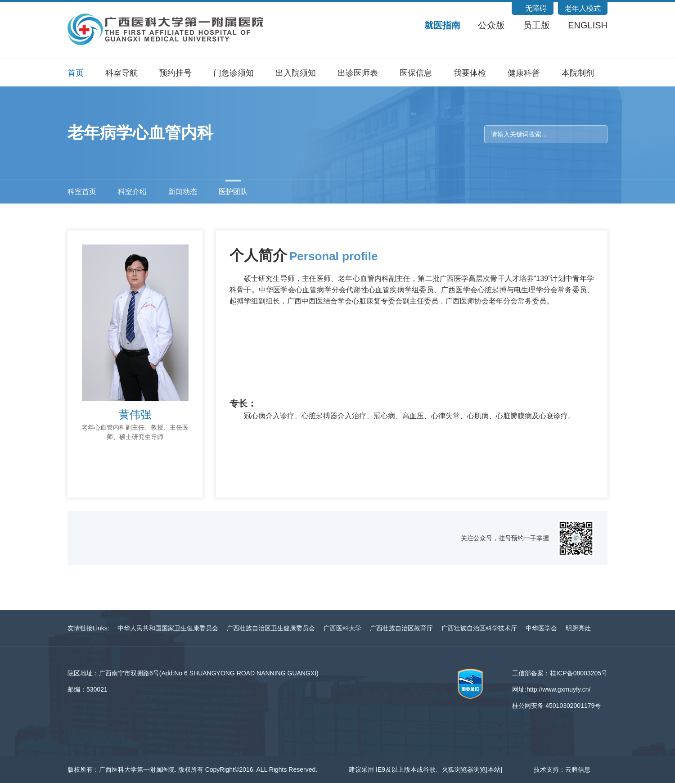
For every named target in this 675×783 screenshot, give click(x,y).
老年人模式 (583, 8)
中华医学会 (541, 628)
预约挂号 (175, 72)
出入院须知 (295, 72)
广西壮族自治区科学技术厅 (479, 628)
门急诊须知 (233, 72)
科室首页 (82, 191)
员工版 (536, 25)
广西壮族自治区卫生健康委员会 (271, 628)
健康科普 (524, 72)
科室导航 (121, 72)
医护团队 (233, 191)
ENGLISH (588, 25)
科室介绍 (132, 191)
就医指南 (442, 25)
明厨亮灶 (578, 628)
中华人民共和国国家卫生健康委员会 (167, 628)
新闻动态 (182, 191)
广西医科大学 (342, 628)
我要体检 (470, 72)
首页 (76, 72)
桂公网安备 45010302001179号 (556, 705)
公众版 (491, 25)
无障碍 (536, 8)
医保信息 (416, 72)
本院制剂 (578, 72)
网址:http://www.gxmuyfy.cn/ (551, 689)
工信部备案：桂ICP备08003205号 (560, 673)
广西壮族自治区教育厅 (401, 628)
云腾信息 (577, 769)
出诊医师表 (358, 72)
